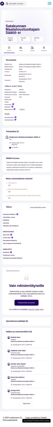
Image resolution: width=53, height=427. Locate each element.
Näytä (22, 109)
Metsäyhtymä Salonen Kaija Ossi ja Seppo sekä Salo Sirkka (24, 195)
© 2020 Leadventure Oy (12, 418)
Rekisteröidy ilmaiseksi (26, 303)
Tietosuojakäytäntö (9, 420)
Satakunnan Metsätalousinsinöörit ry (18, 189)
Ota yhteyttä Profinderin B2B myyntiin (36, 421)
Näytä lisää (26, 403)
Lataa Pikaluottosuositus (38, 207)
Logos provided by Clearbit (36, 418)
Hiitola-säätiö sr (12, 183)
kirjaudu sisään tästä (35, 309)
